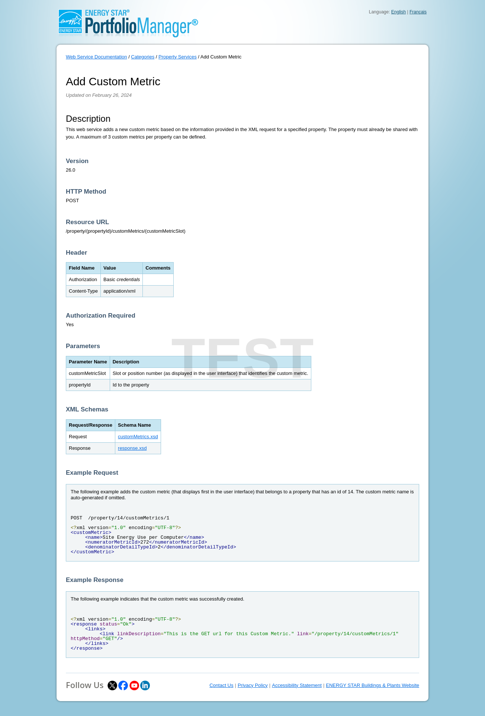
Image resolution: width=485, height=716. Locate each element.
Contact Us (221, 685)
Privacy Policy (253, 685)
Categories (142, 57)
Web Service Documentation (96, 57)
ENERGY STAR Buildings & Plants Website (372, 685)
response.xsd (132, 448)
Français (418, 12)
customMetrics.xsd (138, 436)
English (398, 12)
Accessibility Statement (297, 685)
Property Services (177, 57)
